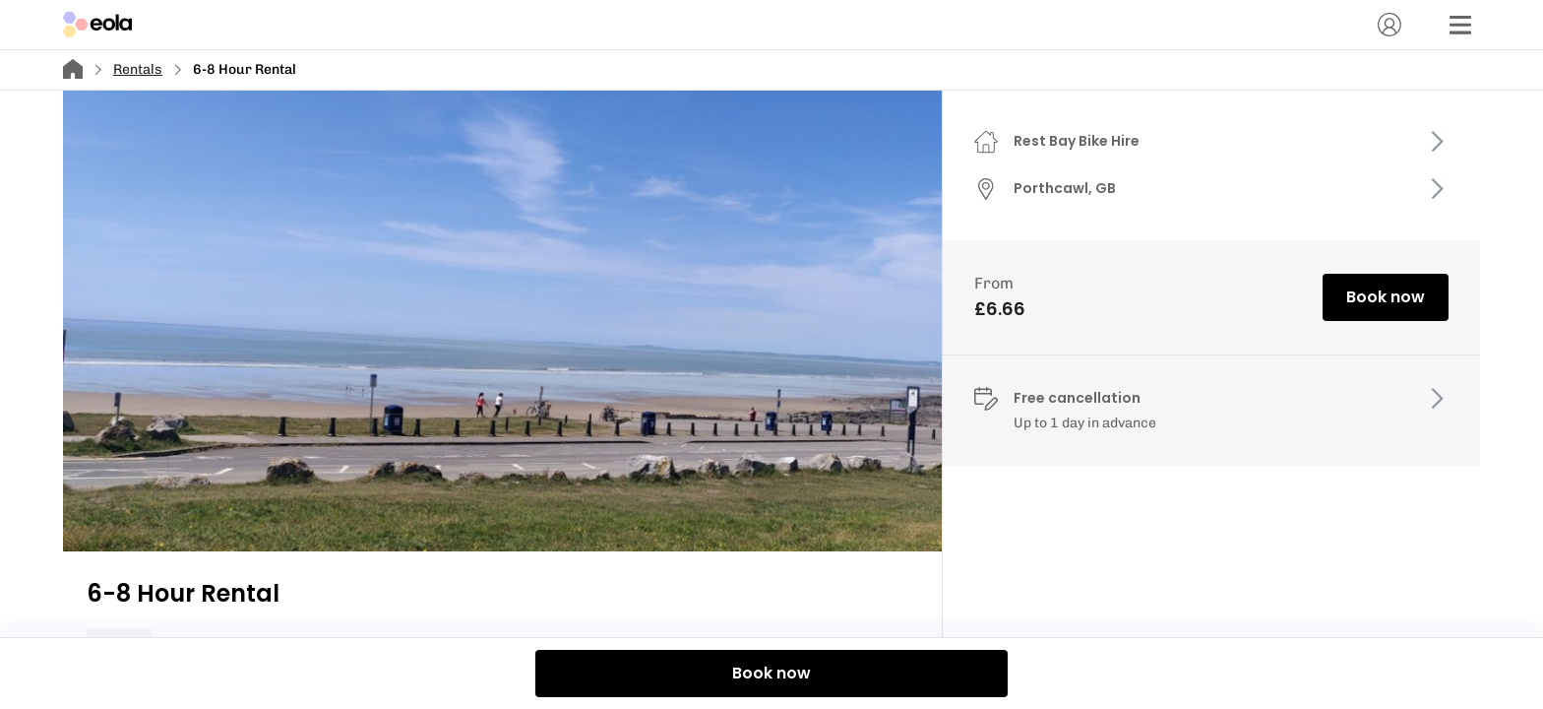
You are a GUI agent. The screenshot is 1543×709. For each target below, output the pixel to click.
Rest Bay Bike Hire (1077, 141)
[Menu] (1460, 24)
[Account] (1389, 24)
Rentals (137, 69)
